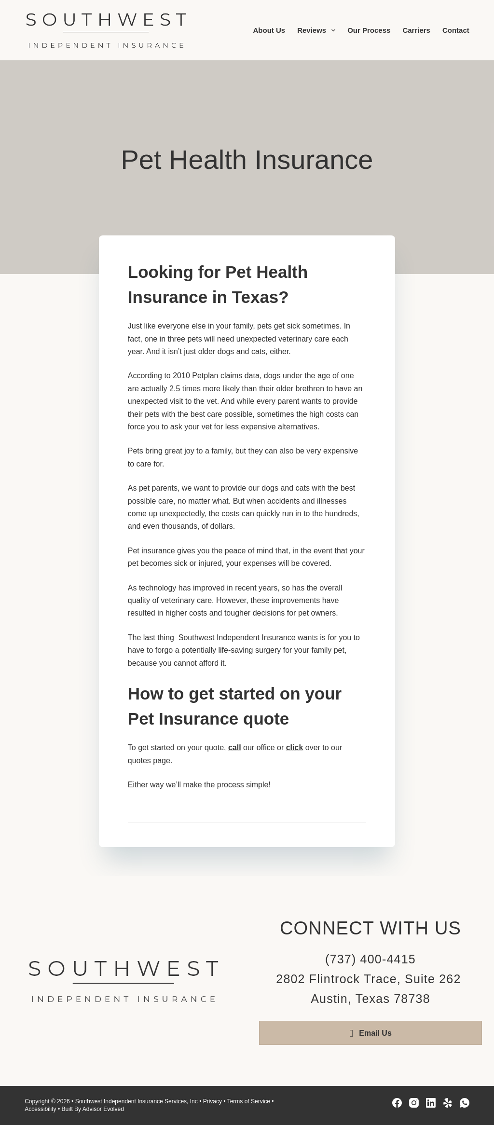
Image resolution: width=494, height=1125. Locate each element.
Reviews (318, 30)
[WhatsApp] (464, 1103)
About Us (269, 30)
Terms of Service (248, 1101)
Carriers (416, 30)
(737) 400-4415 (370, 959)
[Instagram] (414, 1103)
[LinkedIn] (431, 1103)
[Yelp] (448, 1103)
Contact (455, 30)
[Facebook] (397, 1103)
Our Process (368, 30)
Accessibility (40, 1109)
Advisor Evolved (103, 1109)
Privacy (212, 1101)
